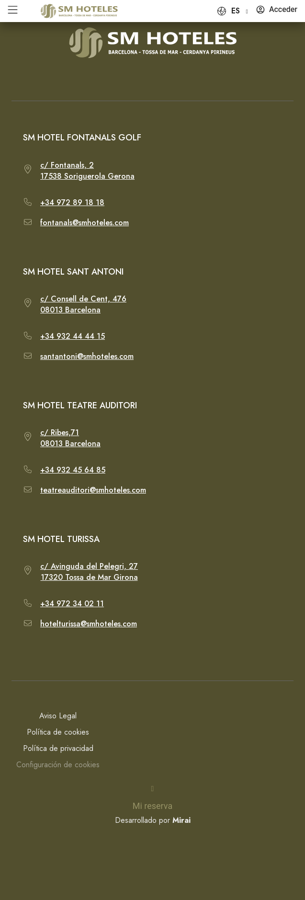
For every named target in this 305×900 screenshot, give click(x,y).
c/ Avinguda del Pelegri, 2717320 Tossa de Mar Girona (89, 572)
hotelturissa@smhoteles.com (88, 623)
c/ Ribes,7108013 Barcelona (70, 438)
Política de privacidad (58, 748)
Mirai (181, 820)
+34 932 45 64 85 (72, 469)
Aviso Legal (58, 715)
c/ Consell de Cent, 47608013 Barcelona (83, 304)
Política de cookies (58, 732)
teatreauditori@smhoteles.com (93, 490)
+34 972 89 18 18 (72, 202)
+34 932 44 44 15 (72, 336)
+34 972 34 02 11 (72, 603)
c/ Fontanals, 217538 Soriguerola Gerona (87, 171)
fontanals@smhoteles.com (84, 222)
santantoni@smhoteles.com (87, 356)
